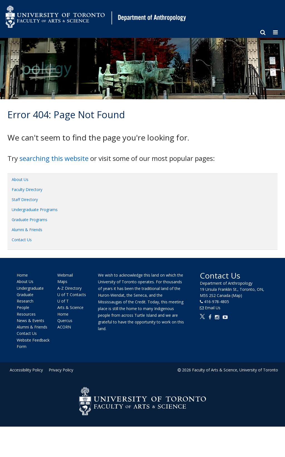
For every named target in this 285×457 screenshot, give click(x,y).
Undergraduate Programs (35, 209)
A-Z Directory (69, 288)
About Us (20, 179)
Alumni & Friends (27, 229)
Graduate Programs (29, 219)
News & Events (30, 320)
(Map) (237, 295)
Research (25, 301)
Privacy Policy (61, 370)
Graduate (25, 294)
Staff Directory (25, 199)
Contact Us (22, 239)
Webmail (65, 275)
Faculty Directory (27, 189)
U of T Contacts (71, 294)
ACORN (64, 327)
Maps (62, 281)
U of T (63, 301)
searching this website (54, 158)
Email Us (212, 307)
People (23, 307)
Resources (26, 314)
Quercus (64, 320)
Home (22, 275)
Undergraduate (30, 288)
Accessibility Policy (26, 370)
